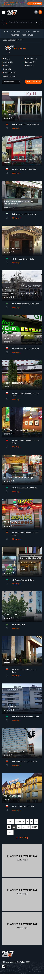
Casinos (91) (8, 62)
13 (19, 827)
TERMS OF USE (27, 35)
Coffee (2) (7, 66)
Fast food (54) (30, 62)
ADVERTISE (15, 35)
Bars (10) (6, 59)
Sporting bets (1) (9, 76)
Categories (11, 40)
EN (40, 12)
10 (36, 822)
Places (27, 31)
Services (36, 31)
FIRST (10, 822)
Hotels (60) (7, 69)
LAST (10, 832)
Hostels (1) (29, 66)
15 (28, 827)
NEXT (34, 827)
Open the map (33, 82)
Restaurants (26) (9, 73)
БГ (36, 12)
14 (24, 827)
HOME (6, 31)
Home (5, 40)
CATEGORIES (16, 31)
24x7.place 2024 (23, 962)
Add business (35, 3)
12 (14, 827)
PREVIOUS (20, 822)
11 (9, 827)
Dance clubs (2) (31, 59)
